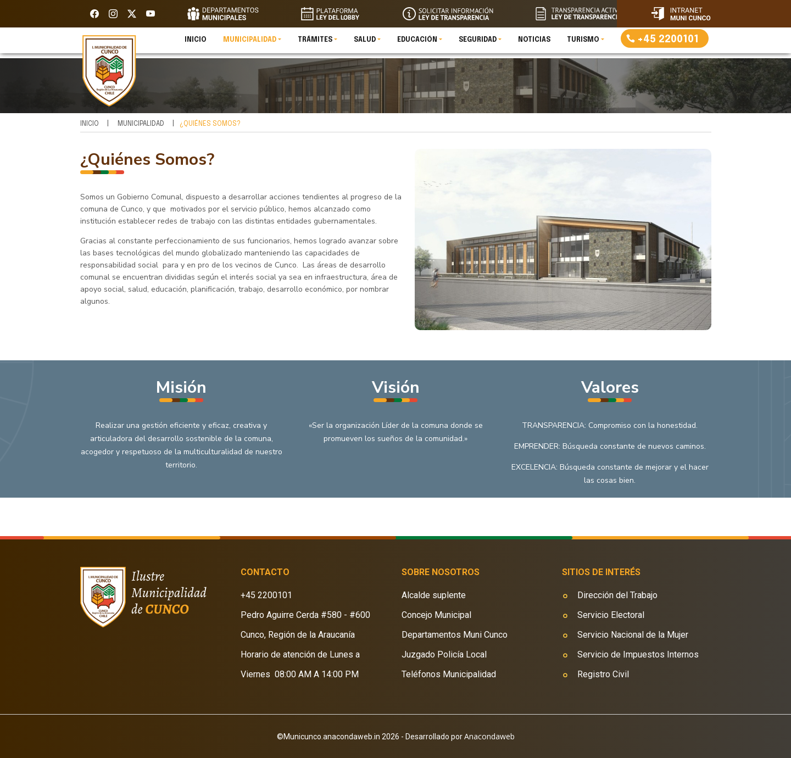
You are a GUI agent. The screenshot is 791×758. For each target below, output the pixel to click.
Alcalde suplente (434, 595)
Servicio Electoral (610, 615)
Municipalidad (249, 44)
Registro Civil (603, 674)
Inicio (196, 44)
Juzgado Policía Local (444, 654)
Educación (417, 44)
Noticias (534, 44)
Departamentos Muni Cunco (455, 634)
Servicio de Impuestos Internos (638, 654)
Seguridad (478, 44)
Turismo (583, 44)
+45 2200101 (668, 43)
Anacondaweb (489, 736)
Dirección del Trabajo (617, 595)
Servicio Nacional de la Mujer (632, 634)
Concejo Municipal (436, 615)
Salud (365, 44)
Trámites (315, 44)
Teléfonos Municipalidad (449, 674)
